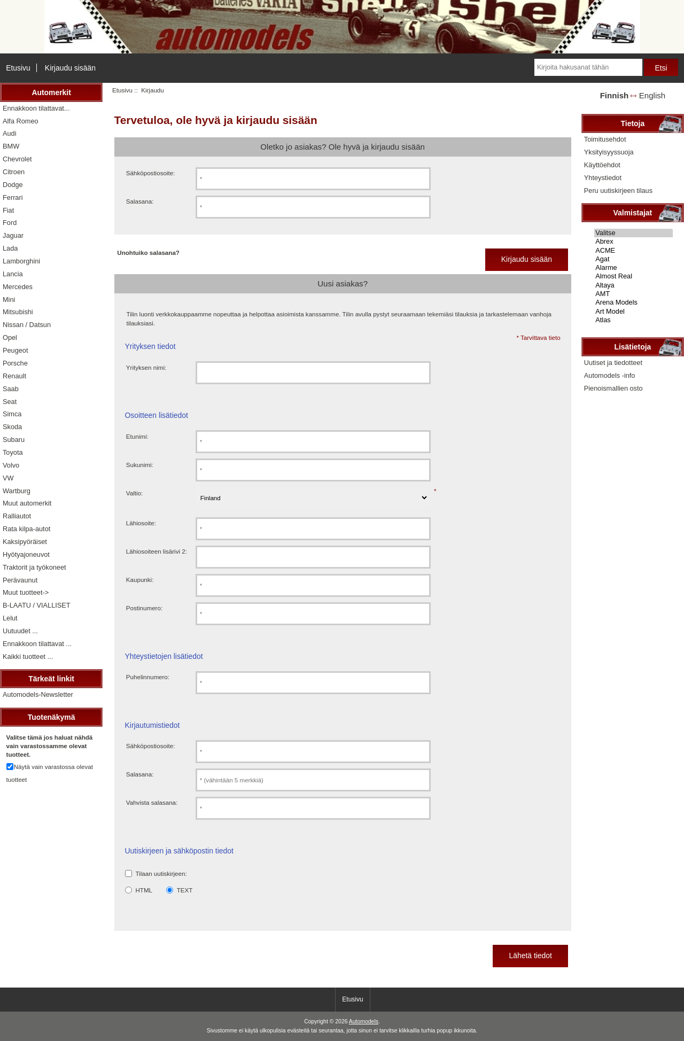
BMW (11, 146)
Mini (9, 300)
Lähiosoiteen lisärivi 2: (156, 551)
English (652, 95)
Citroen (14, 172)
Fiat (8, 210)
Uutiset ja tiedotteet (613, 363)
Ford (10, 223)
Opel (10, 337)
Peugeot (15, 350)
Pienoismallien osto (613, 388)
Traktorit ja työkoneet (34, 567)
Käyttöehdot (602, 165)
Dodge (13, 185)
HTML (143, 890)
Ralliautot (17, 516)
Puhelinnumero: (147, 676)
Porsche (15, 363)
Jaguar (13, 235)
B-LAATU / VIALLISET (37, 605)
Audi (10, 133)
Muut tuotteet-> (26, 592)
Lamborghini (21, 261)
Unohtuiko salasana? (148, 252)
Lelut (10, 618)
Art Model (633, 311)
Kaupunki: (140, 579)
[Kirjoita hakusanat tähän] (588, 67)
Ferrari (13, 197)
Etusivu (18, 68)
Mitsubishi (18, 312)
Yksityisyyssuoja (609, 152)
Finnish (614, 95)
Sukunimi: (139, 464)
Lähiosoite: (141, 522)
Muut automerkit (27, 503)
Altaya (633, 285)
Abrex (633, 241)
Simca (12, 414)
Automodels (363, 1021)
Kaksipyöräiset (25, 542)
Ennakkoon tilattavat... (36, 108)
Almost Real (633, 276)
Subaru (14, 440)
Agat (633, 259)
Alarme (633, 267)
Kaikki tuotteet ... (28, 656)
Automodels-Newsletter (38, 694)
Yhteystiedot (602, 178)
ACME (633, 250)
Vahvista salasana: (151, 802)
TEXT (185, 890)
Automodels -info (609, 375)
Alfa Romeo (20, 121)
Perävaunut (20, 580)
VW (8, 478)
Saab (11, 389)
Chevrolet (17, 159)
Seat (10, 402)
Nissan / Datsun (27, 325)
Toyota (13, 452)
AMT (633, 294)
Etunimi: (137, 436)
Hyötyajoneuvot (26, 554)
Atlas (633, 320)
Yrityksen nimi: (146, 367)
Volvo (11, 465)
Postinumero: (144, 607)
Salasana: (140, 201)
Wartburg (16, 491)
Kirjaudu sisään (70, 68)
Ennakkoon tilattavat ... (37, 644)
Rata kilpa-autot (26, 529)
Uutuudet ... (20, 631)
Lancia (13, 274)
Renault (14, 376)
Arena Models (633, 302)
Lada (10, 248)
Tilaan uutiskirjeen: (160, 873)
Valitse (633, 233)
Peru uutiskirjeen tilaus (618, 191)
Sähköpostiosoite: (150, 172)
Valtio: (134, 493)
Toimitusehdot (605, 139)
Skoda (12, 427)
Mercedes (18, 287)
